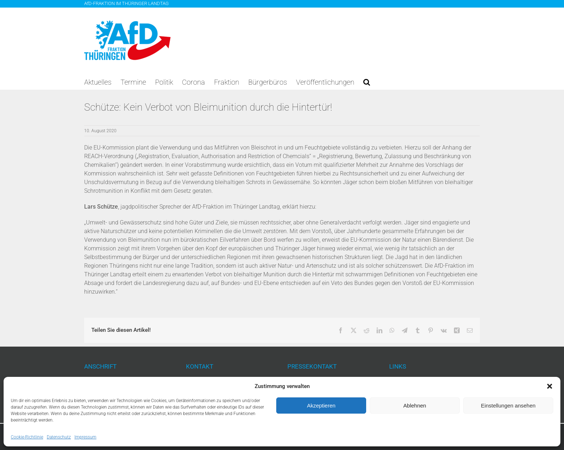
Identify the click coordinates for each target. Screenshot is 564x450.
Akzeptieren (321, 405)
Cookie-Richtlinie (27, 437)
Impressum (85, 437)
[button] (549, 386)
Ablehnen (414, 405)
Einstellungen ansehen (508, 405)
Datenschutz (59, 437)
